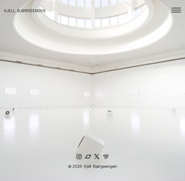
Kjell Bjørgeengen (24, 10)
